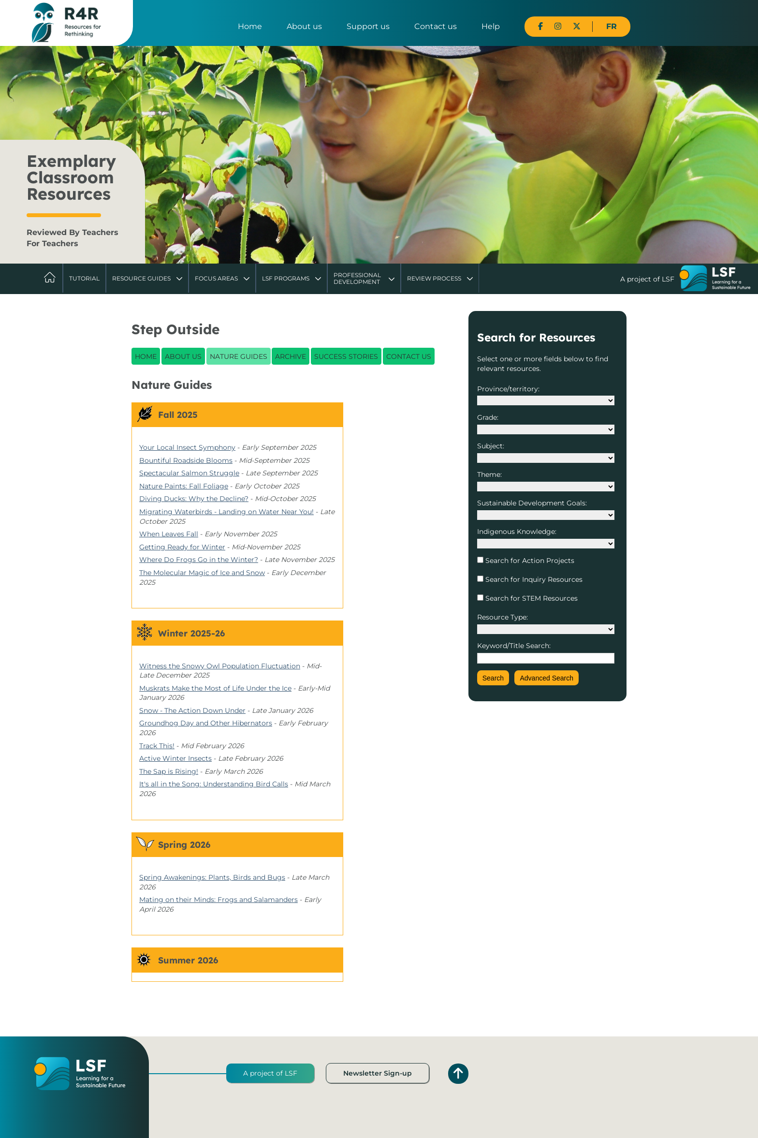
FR (611, 26)
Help (490, 26)
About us (304, 26)
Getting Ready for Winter (182, 547)
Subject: (490, 446)
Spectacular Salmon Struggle (189, 473)
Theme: (489, 474)
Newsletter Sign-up (377, 1073)
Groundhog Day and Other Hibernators (205, 723)
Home (250, 26)
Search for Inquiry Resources (533, 579)
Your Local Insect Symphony (187, 447)
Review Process (434, 278)
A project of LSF (270, 1073)
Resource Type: (502, 617)
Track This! (157, 745)
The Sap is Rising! (168, 771)
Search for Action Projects (528, 560)
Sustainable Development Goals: (532, 503)
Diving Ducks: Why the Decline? (193, 498)
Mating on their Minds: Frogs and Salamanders (218, 899)
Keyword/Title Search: (514, 645)
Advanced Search (546, 678)
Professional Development (357, 278)
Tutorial (84, 278)
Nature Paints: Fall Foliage (183, 486)
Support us (368, 26)
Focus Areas (216, 278)
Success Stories (346, 356)
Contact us (435, 26)
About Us (183, 356)
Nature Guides (238, 356)
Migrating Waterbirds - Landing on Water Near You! (226, 511)
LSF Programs (285, 278)
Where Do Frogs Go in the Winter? (198, 559)
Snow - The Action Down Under (192, 710)
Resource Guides (141, 278)
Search (493, 678)
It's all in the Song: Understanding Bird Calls (213, 784)
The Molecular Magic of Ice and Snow (202, 572)
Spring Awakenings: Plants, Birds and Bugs (212, 877)
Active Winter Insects (175, 758)
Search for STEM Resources (530, 598)
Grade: (487, 417)
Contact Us (408, 356)
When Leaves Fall (168, 534)
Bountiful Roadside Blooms (186, 460)
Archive (290, 356)
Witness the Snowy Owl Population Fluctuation (219, 666)
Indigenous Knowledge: (516, 531)
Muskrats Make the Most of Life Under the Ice (215, 688)
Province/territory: (508, 388)
